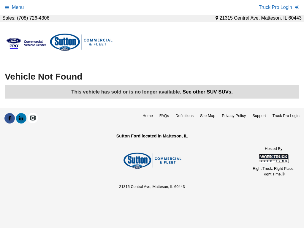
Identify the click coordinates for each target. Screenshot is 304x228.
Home (147, 115)
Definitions (184, 115)
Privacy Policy (234, 115)
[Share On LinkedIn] (21, 118)
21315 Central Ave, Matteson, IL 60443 (259, 17)
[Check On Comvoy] (33, 118)
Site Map (207, 115)
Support (259, 115)
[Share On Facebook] (9, 118)
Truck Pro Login (286, 115)
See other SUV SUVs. (208, 92)
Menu (14, 7)
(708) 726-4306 (33, 17)
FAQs (164, 115)
